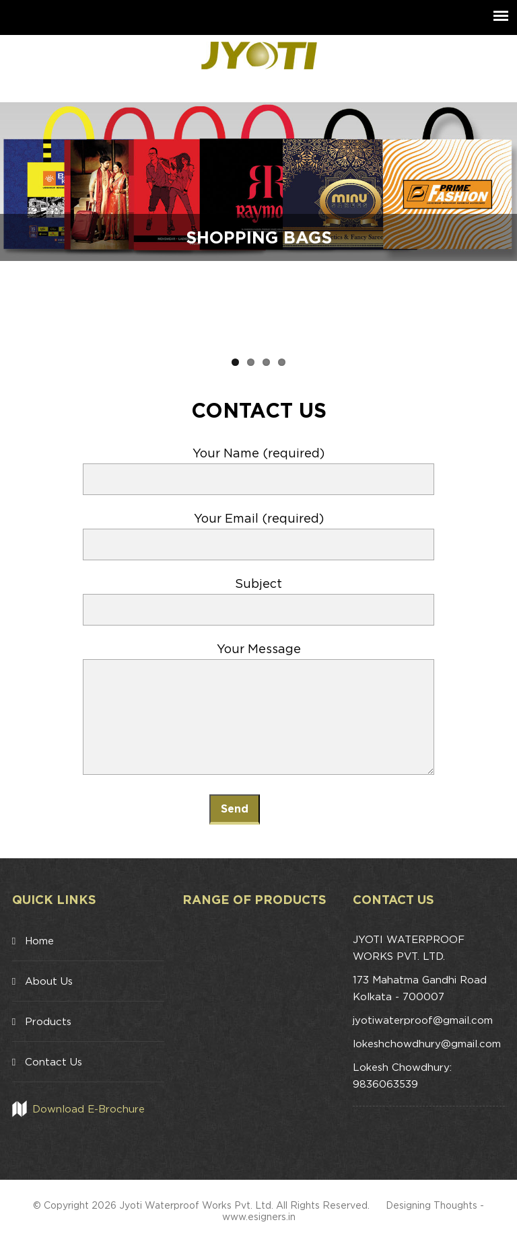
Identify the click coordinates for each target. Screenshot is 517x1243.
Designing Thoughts (431, 1205)
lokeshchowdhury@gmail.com (427, 1043)
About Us (49, 981)
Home (39, 940)
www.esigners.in (259, 1216)
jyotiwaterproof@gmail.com (423, 1020)
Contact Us (53, 1061)
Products (48, 1021)
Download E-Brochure (88, 1109)
